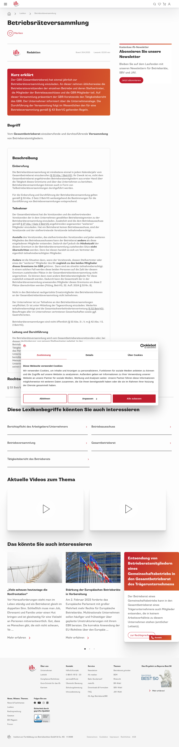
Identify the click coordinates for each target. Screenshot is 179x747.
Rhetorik (117, 679)
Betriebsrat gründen (122, 670)
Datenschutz (92, 737)
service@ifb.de (72, 679)
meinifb (91, 683)
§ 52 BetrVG (96, 308)
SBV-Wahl (118, 687)
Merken (18, 33)
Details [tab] (89, 355)
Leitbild (43, 675)
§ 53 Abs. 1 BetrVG (61, 175)
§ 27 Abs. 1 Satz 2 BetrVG (35, 224)
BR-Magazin (12, 720)
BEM (115, 675)
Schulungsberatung (74, 687)
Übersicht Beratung (74, 683)
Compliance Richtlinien (49, 679)
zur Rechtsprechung (141, 635)
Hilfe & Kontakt (72, 670)
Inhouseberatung (73, 692)
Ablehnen (45, 398)
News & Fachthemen (15, 703)
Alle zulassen (134, 398)
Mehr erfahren (19, 637)
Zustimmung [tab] (44, 355)
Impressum (114, 737)
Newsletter (92, 670)
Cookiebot (103, 737)
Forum (10, 724)
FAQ (90, 692)
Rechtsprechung (14, 711)
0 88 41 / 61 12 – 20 (73, 675)
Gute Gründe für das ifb (50, 683)
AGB (134, 737)
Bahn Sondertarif (95, 679)
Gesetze (10, 716)
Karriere (43, 687)
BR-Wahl (117, 683)
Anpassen (89, 398)
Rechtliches (125, 737)
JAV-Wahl (118, 692)
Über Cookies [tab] (135, 355)
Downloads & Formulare (98, 687)
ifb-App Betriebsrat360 (98, 696)
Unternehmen (46, 670)
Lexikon (23, 13)
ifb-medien (92, 675)
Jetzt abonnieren (131, 80)
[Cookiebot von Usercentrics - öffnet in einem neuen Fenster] (142, 346)
